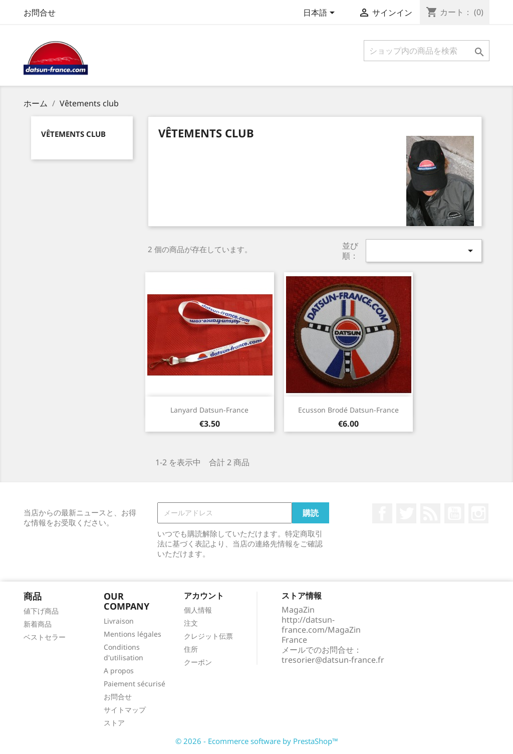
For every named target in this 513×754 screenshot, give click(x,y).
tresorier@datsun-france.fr (333, 659)
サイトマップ (125, 709)
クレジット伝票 (208, 636)
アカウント (204, 595)
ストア (114, 722)
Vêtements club (73, 134)
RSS (430, 513)
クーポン (198, 662)
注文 (191, 623)
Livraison (119, 621)
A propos (119, 670)
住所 (191, 649)
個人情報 (198, 610)
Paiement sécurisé (134, 683)
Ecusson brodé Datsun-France (348, 410)
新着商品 (38, 624)
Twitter (406, 513)
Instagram (478, 513)
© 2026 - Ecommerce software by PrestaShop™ (256, 741)
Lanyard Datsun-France (209, 410)
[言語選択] (320, 14)
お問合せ (40, 12)
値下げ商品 (41, 611)
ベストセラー (45, 637)
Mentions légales (132, 634)
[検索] (426, 50)
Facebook (382, 513)
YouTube (454, 513)
